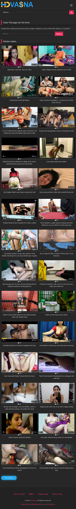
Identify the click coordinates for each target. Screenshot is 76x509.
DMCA (31, 494)
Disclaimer (35, 504)
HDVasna (33, 500)
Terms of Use (57, 494)
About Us (43, 504)
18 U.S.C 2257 (19, 494)
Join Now (9, 478)
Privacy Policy (43, 494)
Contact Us (51, 504)
